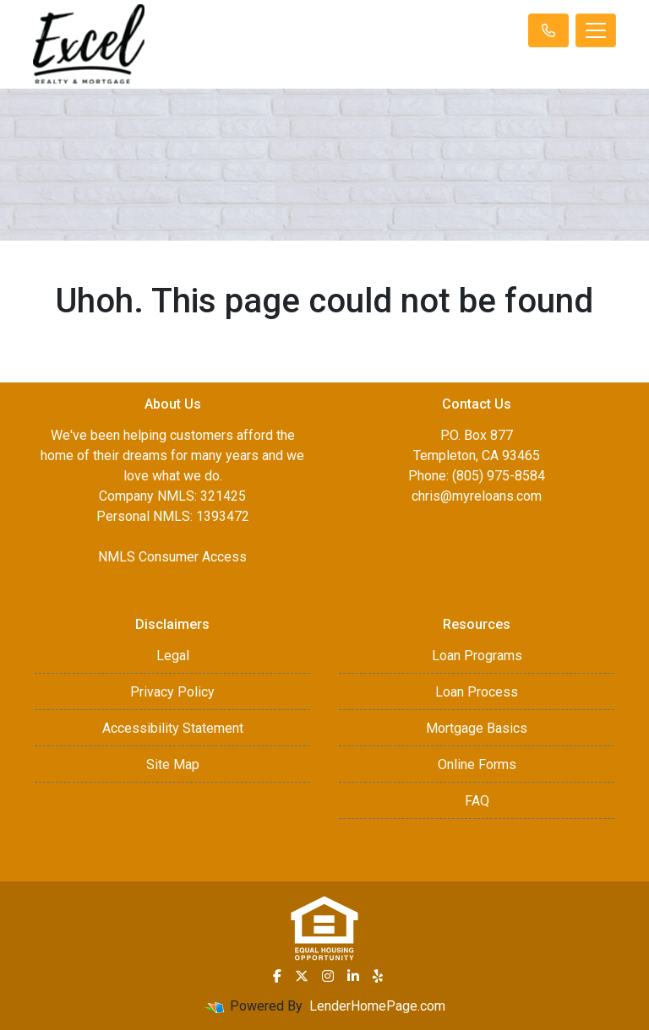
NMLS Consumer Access (172, 557)
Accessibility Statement (172, 728)
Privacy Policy (172, 692)
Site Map (172, 764)
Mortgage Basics (476, 728)
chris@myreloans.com (477, 496)
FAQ (477, 801)
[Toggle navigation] (595, 30)
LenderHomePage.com (377, 1006)
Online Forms (477, 764)
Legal (172, 656)
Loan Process (476, 692)
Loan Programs (477, 656)
